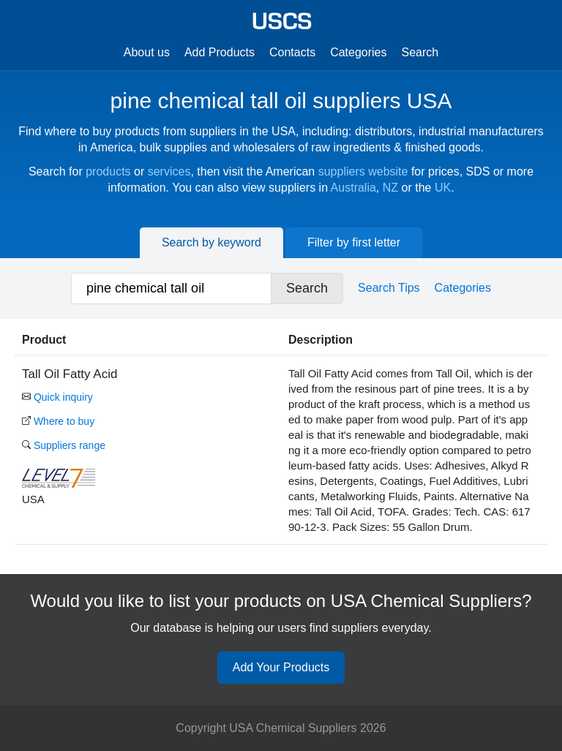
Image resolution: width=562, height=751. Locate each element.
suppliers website (363, 171)
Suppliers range (63, 445)
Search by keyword (211, 242)
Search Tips (388, 288)
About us (147, 52)
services (169, 171)
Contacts (292, 52)
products (108, 171)
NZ (390, 187)
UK (443, 187)
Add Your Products (281, 667)
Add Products (219, 52)
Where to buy (58, 421)
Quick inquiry (57, 397)
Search (420, 52)
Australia (353, 187)
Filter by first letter (353, 242)
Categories (358, 52)
